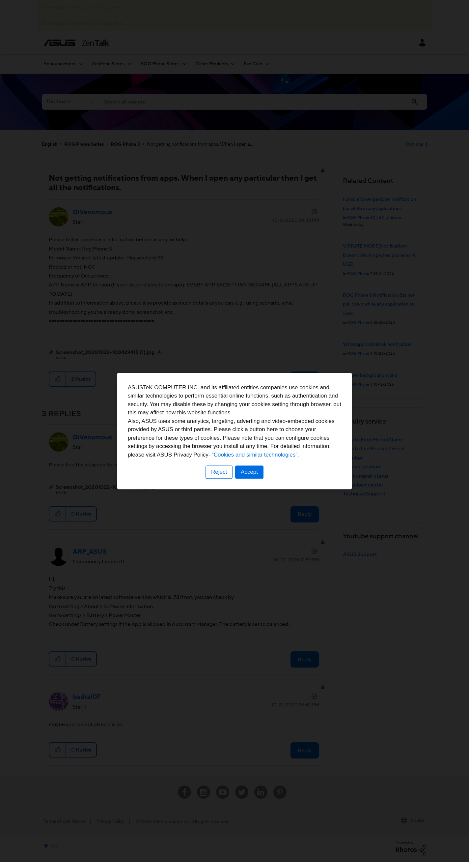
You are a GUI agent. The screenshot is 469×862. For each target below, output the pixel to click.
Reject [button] (219, 472)
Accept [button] (249, 472)
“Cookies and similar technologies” (254, 455)
